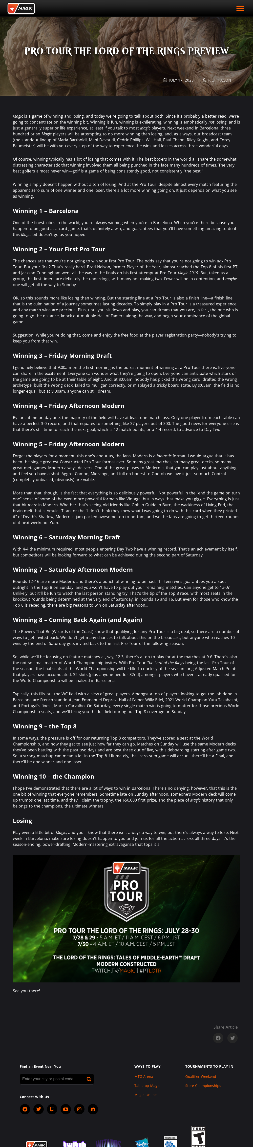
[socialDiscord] (93, 1109)
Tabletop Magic (147, 1085)
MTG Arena (143, 1076)
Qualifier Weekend (200, 1076)
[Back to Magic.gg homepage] (21, 8)
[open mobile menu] (240, 8)
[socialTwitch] (52, 1109)
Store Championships (203, 1085)
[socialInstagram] (79, 1109)
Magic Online (145, 1094)
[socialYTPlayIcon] (66, 1109)
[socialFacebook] (25, 1109)
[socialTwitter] (38, 1109)
